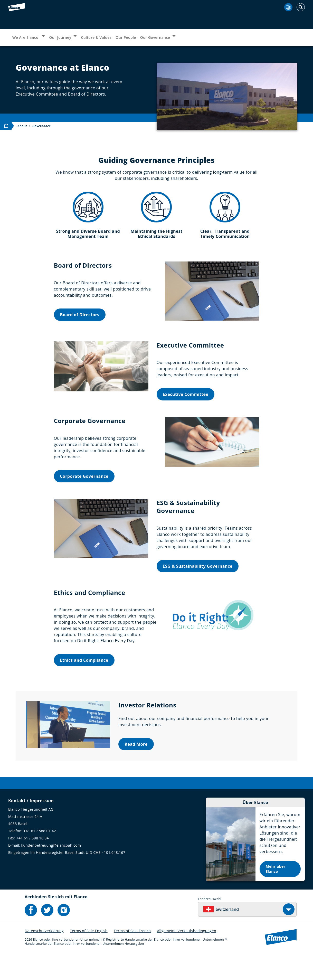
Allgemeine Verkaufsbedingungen (186, 930)
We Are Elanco (25, 37)
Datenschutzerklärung (44, 930)
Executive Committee (185, 394)
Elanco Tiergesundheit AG (30, 809)
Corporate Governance (84, 476)
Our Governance (155, 37)
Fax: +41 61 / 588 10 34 (28, 838)
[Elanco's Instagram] (64, 910)
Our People (126, 37)
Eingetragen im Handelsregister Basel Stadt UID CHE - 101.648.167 (66, 852)
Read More (136, 744)
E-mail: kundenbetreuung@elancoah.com (44, 845)
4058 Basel (17, 823)
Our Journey (60, 37)
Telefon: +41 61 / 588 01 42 (32, 830)
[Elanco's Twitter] (47, 910)
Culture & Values (96, 37)
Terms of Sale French (132, 930)
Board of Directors (79, 314)
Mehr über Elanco (276, 869)
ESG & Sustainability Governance (198, 566)
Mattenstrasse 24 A (25, 816)
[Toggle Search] (301, 7)
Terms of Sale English (89, 930)
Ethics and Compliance (84, 660)
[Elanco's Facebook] (31, 910)
